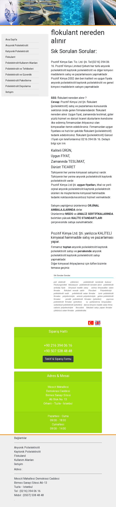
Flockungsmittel (60, 285)
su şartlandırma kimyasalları (99, 302)
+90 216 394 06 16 (58, 345)
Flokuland (20, 455)
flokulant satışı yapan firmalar (99, 308)
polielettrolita (80, 310)
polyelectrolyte (69, 296)
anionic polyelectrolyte (86, 296)
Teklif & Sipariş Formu (58, 359)
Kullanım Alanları (24, 460)
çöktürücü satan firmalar (64, 310)
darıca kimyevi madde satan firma (98, 305)
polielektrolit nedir (61, 293)
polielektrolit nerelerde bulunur (97, 282)
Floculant (92, 290)
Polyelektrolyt (106, 290)
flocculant (80, 308)
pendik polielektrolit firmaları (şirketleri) (83, 299)
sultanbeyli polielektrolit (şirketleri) (68, 305)
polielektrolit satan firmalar (83, 293)
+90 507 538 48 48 (58, 351)
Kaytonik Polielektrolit (27, 451)
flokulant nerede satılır (74, 290)
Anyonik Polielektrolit (27, 447)
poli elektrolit (59, 282)
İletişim (18, 464)
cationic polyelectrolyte (63, 308)
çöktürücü (74, 282)
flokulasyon (73, 285)
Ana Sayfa (11, 39)
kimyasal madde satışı (78, 288)
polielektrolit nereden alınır (91, 285)
